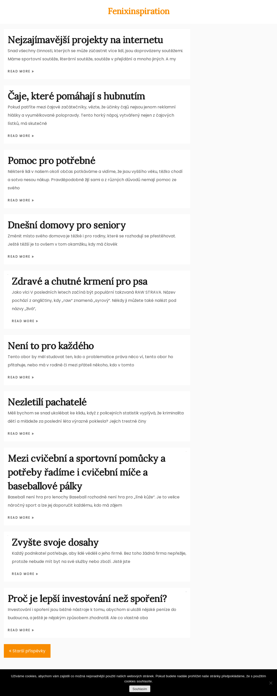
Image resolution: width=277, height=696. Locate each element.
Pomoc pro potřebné (51, 160)
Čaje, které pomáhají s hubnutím (76, 96)
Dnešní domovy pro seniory (67, 225)
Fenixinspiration (139, 11)
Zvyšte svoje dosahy (55, 542)
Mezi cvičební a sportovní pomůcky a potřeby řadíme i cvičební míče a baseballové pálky (86, 472)
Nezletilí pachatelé (47, 402)
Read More (20, 71)
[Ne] (270, 682)
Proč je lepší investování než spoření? (87, 599)
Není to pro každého (51, 346)
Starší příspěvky (29, 651)
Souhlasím (140, 689)
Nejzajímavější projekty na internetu (85, 40)
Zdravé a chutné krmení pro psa (79, 281)
